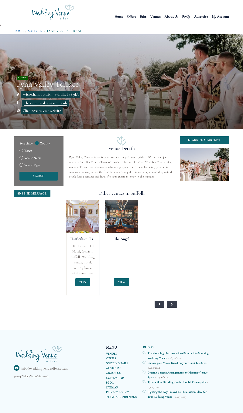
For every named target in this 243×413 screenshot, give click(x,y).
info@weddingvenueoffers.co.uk (41, 368)
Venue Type (32, 165)
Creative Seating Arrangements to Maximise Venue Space (177, 375)
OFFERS (111, 358)
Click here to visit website (42, 110)
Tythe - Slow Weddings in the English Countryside (177, 382)
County (45, 143)
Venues (155, 16)
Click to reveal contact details (45, 103)
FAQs (186, 16)
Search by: (26, 143)
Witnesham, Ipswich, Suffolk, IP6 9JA (51, 94)
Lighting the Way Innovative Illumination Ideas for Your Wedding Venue (177, 394)
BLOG (110, 382)
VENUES (111, 353)
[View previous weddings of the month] (159, 304)
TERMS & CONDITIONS (121, 397)
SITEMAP (112, 387)
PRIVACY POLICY (117, 392)
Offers (131, 16)
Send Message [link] (34, 193)
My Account (220, 16)
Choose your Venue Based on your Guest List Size (177, 363)
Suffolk (35, 31)
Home (119, 16)
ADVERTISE (113, 368)
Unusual (22, 78)
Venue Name (32, 158)
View (83, 282)
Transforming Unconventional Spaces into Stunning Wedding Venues (178, 355)
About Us (171, 16)
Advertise (201, 16)
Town (28, 151)
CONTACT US (115, 378)
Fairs (143, 16)
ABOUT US (113, 373)
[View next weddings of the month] (172, 304)
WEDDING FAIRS (117, 363)
